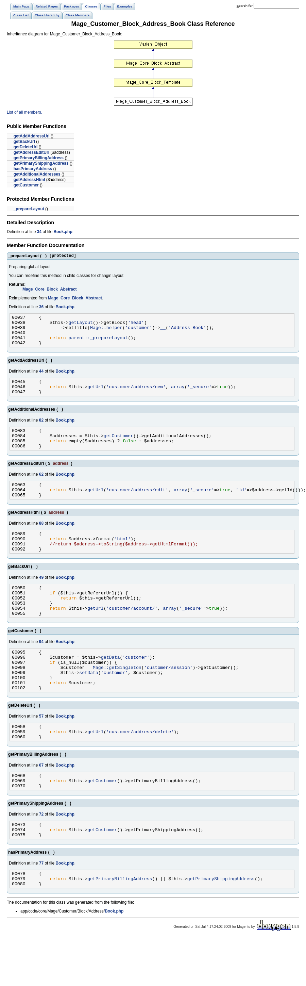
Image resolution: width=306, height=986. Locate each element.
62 (41, 488)
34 (39, 231)
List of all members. (24, 112)
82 (41, 430)
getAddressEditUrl (31, 152)
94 (41, 669)
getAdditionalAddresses (37, 174)
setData (88, 705)
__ (163, 331)
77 (41, 908)
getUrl (95, 396)
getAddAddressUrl (32, 136)
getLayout (81, 325)
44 (41, 378)
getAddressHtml (29, 179)
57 (41, 752)
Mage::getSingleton (117, 699)
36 (41, 308)
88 (41, 540)
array (178, 396)
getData (110, 687)
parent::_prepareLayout (98, 344)
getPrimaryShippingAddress (41, 163)
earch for (245, 5)
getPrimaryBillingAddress (39, 157)
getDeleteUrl (26, 147)
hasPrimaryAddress (33, 168)
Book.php (62, 231)
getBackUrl (24, 141)
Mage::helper (106, 331)
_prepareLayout (29, 209)
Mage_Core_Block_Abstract (49, 290)
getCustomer (26, 185)
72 (41, 856)
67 (41, 804)
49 (41, 598)
